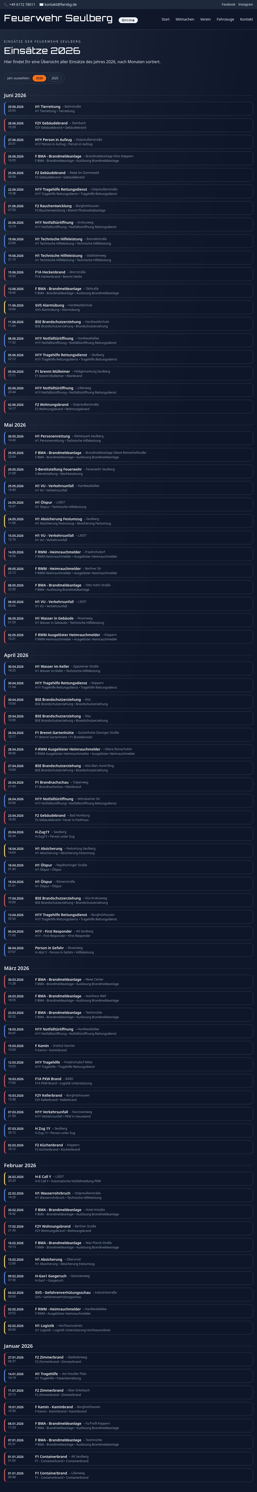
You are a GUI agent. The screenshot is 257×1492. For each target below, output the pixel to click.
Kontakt (246, 19)
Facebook (228, 5)
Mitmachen (185, 19)
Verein (205, 19)
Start (165, 19)
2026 (39, 78)
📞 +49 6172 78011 (19, 4)
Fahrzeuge (225, 19)
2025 (54, 78)
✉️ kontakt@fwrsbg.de (58, 4)
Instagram (245, 5)
